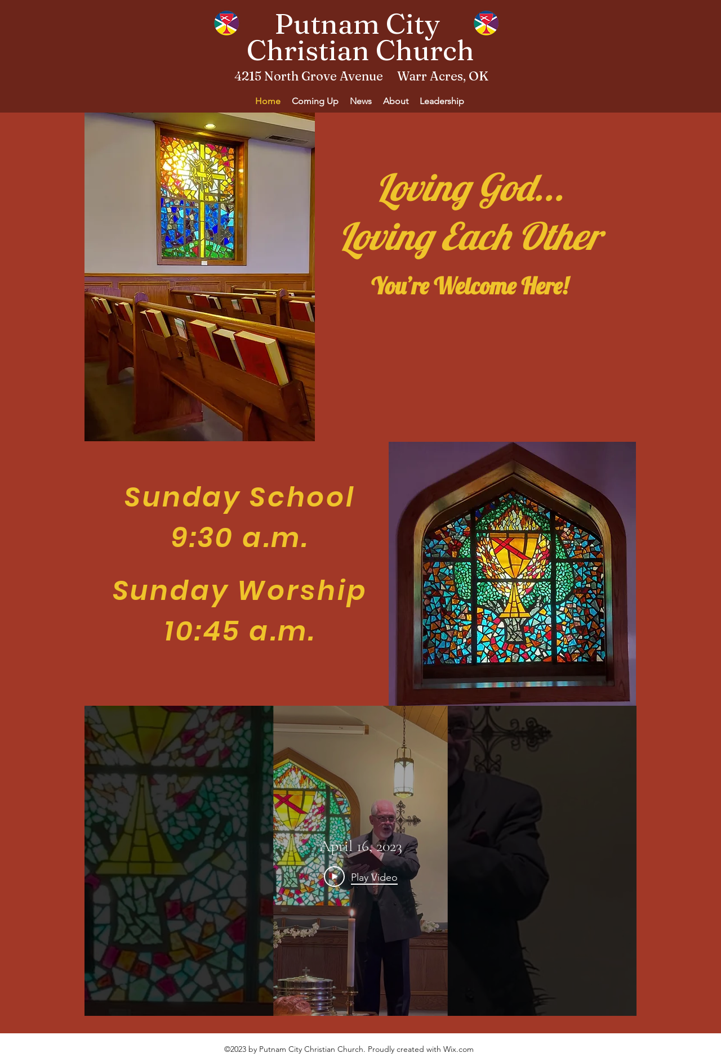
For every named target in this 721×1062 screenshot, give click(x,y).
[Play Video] (361, 877)
